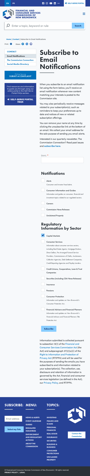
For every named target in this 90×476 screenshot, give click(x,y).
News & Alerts (32, 417)
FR (13, 3)
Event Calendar (33, 421)
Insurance (52, 437)
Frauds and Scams (52, 422)
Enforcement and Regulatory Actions (34, 437)
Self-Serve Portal (76, 3)
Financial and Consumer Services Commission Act (59, 345)
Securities (51, 441)
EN (7, 3)
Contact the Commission (77, 435)
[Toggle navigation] (84, 14)
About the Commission (32, 445)
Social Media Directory (18, 64)
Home (8, 39)
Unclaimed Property (52, 458)
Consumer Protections (53, 452)
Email (45, 155)
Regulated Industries (31, 429)
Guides (29, 424)
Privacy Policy (51, 382)
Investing (51, 417)
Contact (16, 39)
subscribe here (52, 146)
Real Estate (52, 433)
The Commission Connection (20, 60)
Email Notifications (16, 56)
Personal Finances (51, 428)
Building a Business (52, 445)
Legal (22, 472)
